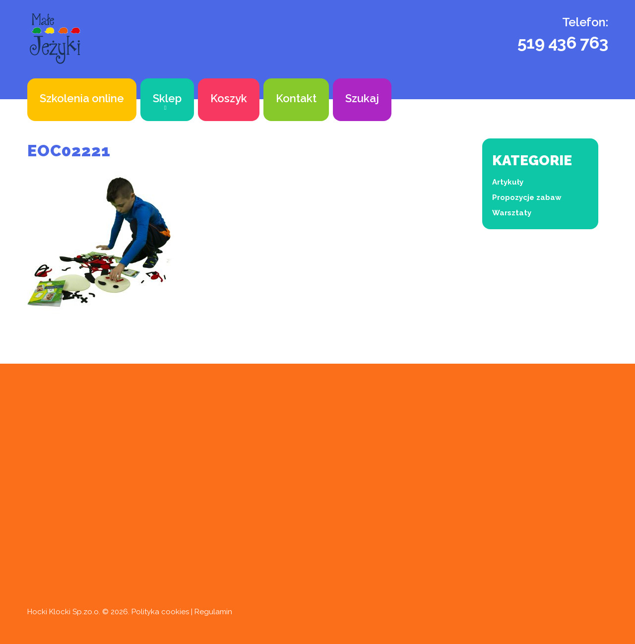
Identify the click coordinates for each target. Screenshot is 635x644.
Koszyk (228, 98)
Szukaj (362, 98)
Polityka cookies (160, 611)
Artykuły (507, 182)
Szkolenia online (82, 98)
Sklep (167, 98)
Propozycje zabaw (527, 197)
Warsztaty (511, 212)
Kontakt (296, 98)
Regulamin (213, 611)
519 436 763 (562, 43)
